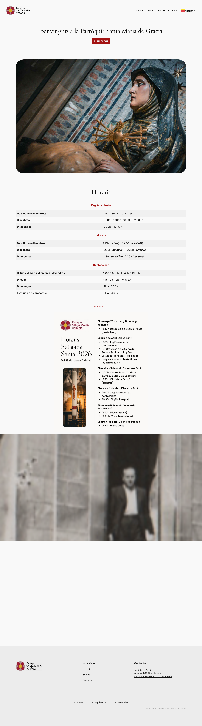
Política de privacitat (96, 702)
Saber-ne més (101, 40)
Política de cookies (118, 702)
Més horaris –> (101, 306)
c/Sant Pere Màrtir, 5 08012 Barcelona (153, 676)
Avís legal (78, 702)
